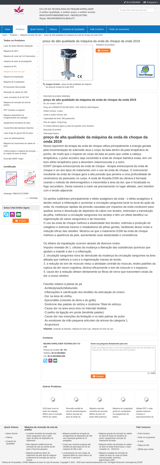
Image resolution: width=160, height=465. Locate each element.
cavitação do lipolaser (62, 329)
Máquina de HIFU (11, 51)
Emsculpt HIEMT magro (13, 159)
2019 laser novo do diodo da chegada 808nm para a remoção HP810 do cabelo (52, 412)
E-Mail (140, 441)
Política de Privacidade (11, 462)
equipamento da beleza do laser (17, 123)
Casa (7, 29)
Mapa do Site (143, 445)
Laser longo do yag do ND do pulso (18, 133)
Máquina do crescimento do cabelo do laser (19, 144)
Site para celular (146, 449)
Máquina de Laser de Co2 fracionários (19, 56)
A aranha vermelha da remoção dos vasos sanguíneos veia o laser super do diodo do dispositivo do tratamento (41, 437)
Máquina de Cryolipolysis (14, 82)
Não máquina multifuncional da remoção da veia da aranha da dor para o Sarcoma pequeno (40, 446)
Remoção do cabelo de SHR (15, 92)
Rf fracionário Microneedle (14, 87)
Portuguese (151, 2)
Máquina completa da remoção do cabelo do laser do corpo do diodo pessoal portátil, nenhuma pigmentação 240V (113, 456)
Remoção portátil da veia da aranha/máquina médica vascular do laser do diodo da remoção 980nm (76, 414)
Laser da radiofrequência (14, 138)
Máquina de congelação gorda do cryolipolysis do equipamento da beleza (123, 412)
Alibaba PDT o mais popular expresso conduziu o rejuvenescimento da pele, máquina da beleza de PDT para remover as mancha (144, 416)
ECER (139, 462)
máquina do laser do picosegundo (18, 61)
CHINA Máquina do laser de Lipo (36, 462)
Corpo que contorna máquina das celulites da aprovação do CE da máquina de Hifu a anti (77, 446)
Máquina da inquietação (13, 77)
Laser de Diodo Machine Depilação (18, 46)
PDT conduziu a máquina (14, 110)
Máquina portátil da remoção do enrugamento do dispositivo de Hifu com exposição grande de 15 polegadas (77, 437)
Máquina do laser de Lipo (30, 35)
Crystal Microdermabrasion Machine (19, 128)
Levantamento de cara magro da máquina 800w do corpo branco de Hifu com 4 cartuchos (77, 455)
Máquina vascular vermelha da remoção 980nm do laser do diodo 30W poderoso (98, 412)
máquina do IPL (10, 66)
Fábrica (53, 29)
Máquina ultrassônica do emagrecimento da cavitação (16, 116)
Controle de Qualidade (73, 29)
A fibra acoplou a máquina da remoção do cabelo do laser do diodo (20, 152)
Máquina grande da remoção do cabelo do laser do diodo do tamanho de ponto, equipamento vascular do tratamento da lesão (115, 437)
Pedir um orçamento (119, 29)
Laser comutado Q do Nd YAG (16, 97)
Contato (104, 50)
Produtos (20, 29)
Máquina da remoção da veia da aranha (17, 103)
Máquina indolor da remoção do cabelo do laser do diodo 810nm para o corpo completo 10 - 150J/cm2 (115, 446)
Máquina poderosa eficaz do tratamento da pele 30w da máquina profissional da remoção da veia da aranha (41, 456)
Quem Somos (37, 29)
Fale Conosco (97, 29)
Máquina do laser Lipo (81, 329)
